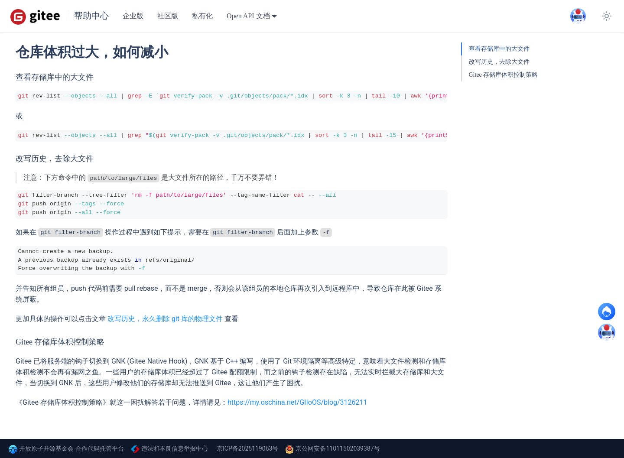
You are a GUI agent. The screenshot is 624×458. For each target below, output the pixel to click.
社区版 (167, 15)
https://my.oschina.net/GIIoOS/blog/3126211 (297, 402)
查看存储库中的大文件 (499, 48)
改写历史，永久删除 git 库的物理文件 (165, 319)
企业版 (133, 15)
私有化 (202, 15)
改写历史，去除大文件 (499, 61)
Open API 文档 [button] (248, 15)
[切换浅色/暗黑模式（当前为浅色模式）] (607, 16)
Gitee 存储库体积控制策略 (503, 74)
